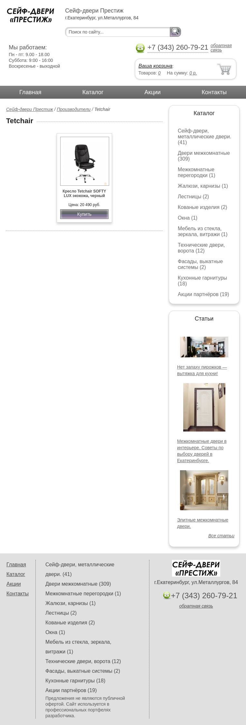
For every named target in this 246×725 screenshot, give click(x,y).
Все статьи (221, 535)
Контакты (214, 92)
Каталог (92, 92)
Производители (73, 109)
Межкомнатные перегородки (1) (196, 172)
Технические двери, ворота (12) (201, 247)
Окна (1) (187, 218)
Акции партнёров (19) (203, 294)
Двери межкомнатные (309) (78, 584)
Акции (153, 92)
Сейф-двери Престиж (29, 109)
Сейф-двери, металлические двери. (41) (204, 136)
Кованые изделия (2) (202, 207)
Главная (30, 92)
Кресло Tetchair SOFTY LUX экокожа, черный (84, 193)
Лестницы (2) (193, 196)
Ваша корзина (155, 66)
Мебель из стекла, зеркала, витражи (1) (203, 231)
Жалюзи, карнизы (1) (203, 186)
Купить (84, 214)
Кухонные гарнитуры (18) (75, 680)
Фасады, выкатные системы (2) (200, 264)
